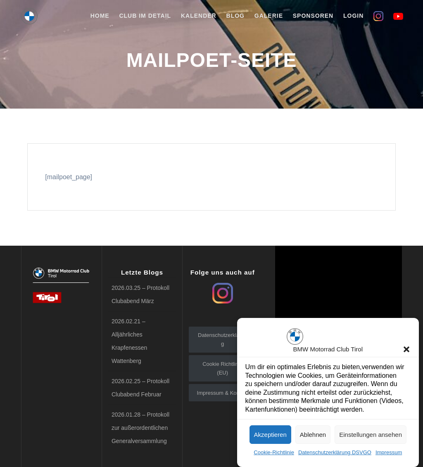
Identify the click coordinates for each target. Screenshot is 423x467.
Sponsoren (313, 15)
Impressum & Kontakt (222, 393)
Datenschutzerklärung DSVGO (334, 455)
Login (353, 15)
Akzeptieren (270, 437)
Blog (235, 15)
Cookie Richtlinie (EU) (222, 368)
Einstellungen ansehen (370, 437)
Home (99, 15)
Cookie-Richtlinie (274, 455)
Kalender (198, 15)
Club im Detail (145, 15)
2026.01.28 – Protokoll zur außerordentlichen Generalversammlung (140, 427)
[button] (406, 352)
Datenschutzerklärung (222, 339)
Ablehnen (313, 437)
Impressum (388, 455)
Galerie (268, 15)
